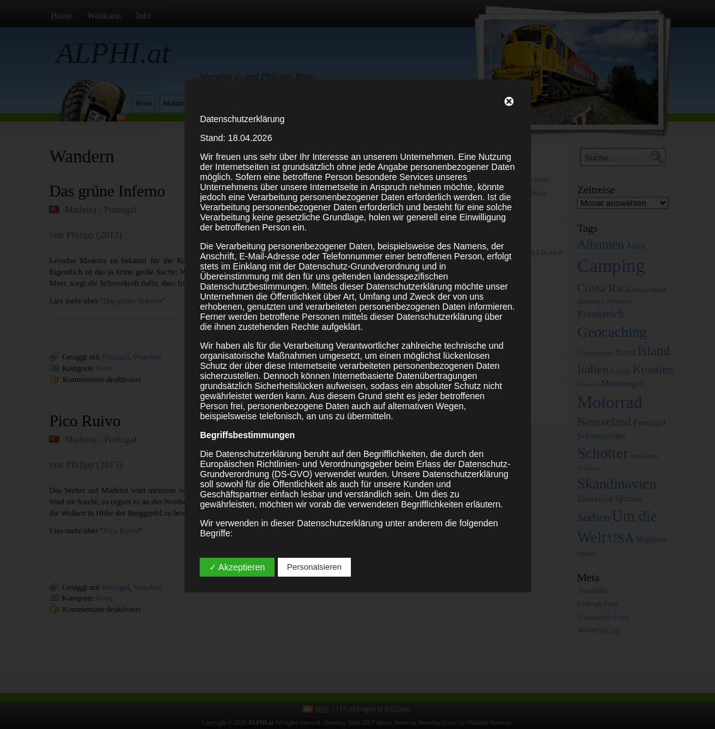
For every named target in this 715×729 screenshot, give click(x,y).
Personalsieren (314, 567)
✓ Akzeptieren (237, 567)
